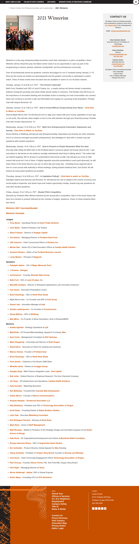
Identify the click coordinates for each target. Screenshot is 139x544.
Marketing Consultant (38, 415)
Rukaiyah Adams (17, 265)
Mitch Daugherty (17, 342)
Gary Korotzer (16, 386)
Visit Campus (58, 520)
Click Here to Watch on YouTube (28, 130)
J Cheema (14, 270)
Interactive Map (59, 523)
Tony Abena (15, 223)
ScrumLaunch (50, 309)
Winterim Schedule (15, 213)
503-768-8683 (118, 66)
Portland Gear (40, 352)
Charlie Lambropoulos (19, 309)
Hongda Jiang (16, 371)
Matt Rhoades (16, 430)
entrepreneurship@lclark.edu (120, 31)
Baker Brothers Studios (49, 410)
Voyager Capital (40, 232)
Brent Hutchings (17, 295)
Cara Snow (14, 458)
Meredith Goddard (18, 285)
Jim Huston (15, 237)
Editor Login (58, 528)
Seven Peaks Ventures (49, 223)
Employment (58, 501)
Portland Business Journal (49, 252)
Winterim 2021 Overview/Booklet (21, 208)
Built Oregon (54, 342)
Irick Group (52, 299)
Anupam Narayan (17, 400)
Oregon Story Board (45, 453)
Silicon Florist (37, 463)
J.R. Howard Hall (110, 25)
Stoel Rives (46, 420)
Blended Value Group (40, 275)
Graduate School (75, 2)
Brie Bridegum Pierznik (20, 420)
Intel (43, 304)
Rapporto (38, 257)
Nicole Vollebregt (17, 472)
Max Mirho (14, 319)
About (13, 2)
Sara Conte (15, 337)
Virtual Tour (57, 493)
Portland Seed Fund (48, 237)
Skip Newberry (16, 405)
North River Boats (40, 295)
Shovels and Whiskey (74, 453)
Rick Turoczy (15, 463)
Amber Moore (16, 396)
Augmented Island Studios (50, 443)
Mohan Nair (15, 247)
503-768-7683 (118, 56)
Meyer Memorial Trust (41, 265)
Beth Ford (14, 280)
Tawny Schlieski (17, 453)
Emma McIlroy (16, 314)
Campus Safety (59, 504)
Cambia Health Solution (65, 247)
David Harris (15, 347)
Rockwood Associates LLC (38, 400)
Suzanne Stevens (17, 252)
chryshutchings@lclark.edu (118, 54)
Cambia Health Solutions (59, 381)
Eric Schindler (16, 448)
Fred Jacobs (15, 361)
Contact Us (118, 16)
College (34, 2)
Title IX (55, 506)
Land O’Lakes (33, 280)
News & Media (59, 509)
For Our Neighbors (61, 499)
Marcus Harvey (16, 352)
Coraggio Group (40, 366)
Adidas (29, 472)
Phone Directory (59, 518)
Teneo (42, 467)
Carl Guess (15, 290)
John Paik (14, 415)
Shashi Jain (15, 304)
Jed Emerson (15, 275)
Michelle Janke (16, 366)
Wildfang (34, 314)
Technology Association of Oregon (58, 405)
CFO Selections (45, 477)
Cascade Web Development (48, 391)
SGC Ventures (51, 337)
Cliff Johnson (16, 242)
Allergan (24, 270)
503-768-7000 (97, 503)
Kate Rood (14, 438)
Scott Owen (15, 410)
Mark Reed (14, 425)
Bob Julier (14, 376)
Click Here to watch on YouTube (75, 176)
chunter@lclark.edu (118, 64)
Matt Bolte (14, 332)
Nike (64, 332)
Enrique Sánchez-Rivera (20, 443)
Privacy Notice (59, 525)
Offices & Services (61, 496)
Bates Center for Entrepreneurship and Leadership (31, 8)
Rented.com (52, 242)
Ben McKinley (16, 391)
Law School (51, 2)
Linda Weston (16, 257)
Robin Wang (15, 477)
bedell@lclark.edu (118, 46)
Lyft (46, 327)
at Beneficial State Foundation (72, 438)
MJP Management (37, 425)
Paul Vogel (14, 467)
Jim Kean (14, 381)
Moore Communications (43, 396)
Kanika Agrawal (17, 327)
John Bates (15, 228)
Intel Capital (56, 371)
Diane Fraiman (16, 232)
